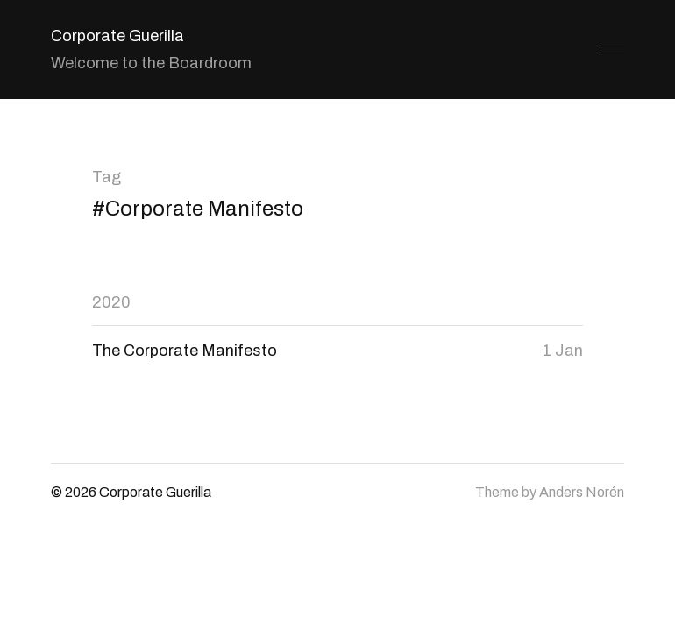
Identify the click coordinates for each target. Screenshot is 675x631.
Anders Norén (581, 492)
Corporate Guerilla (117, 36)
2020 (111, 302)
